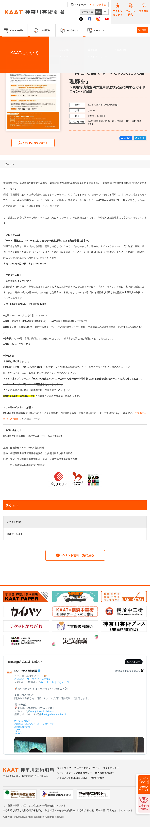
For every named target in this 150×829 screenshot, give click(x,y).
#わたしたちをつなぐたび (54, 682)
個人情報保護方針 (104, 773)
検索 (144, 30)
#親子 (27, 720)
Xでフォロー (133, 662)
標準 (98, 12)
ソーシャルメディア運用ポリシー (74, 773)
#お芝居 (25, 727)
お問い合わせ (97, 778)
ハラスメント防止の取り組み (72, 778)
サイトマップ (64, 768)
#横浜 (17, 730)
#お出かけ (48, 724)
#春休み (18, 724)
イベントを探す (21, 40)
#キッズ (18, 720)
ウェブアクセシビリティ (87, 768)
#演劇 (17, 727)
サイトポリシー (111, 768)
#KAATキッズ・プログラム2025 (32, 679)
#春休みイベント (33, 724)
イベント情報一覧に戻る (75, 555)
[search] (125, 30)
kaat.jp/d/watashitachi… (43, 711)
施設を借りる (69, 30)
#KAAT (18, 733)
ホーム (8, 40)
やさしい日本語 (98, 4)
